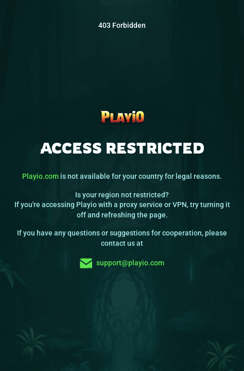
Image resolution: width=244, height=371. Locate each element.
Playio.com (40, 176)
